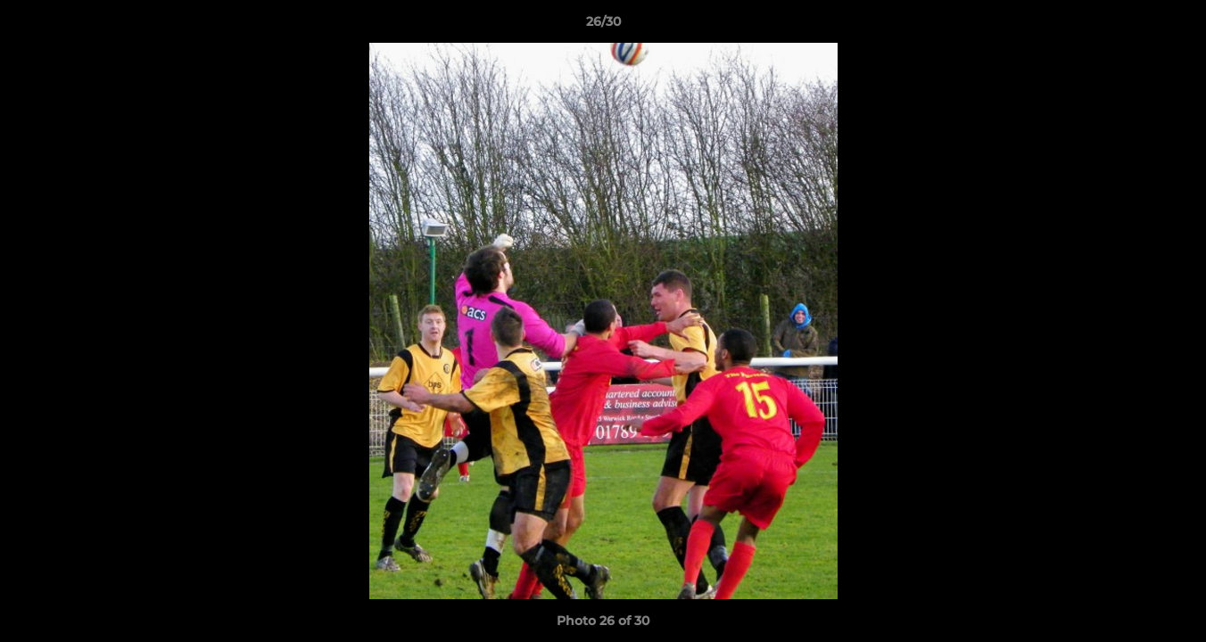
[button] (1174, 26)
